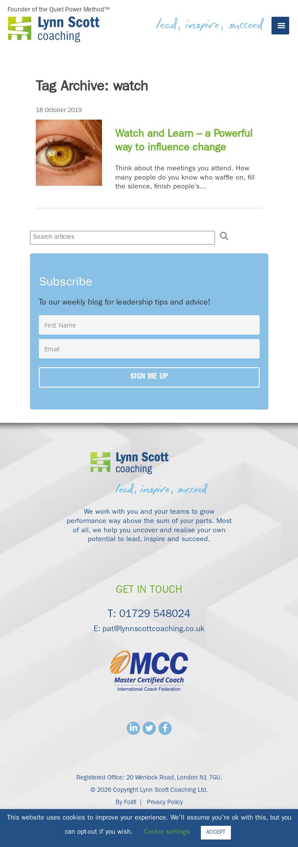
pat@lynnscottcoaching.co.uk (153, 630)
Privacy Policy (165, 803)
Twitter (149, 728)
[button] (224, 236)
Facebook (165, 728)
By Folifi (126, 803)
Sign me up (149, 377)
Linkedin (133, 728)
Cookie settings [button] (167, 832)
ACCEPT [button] (216, 833)
